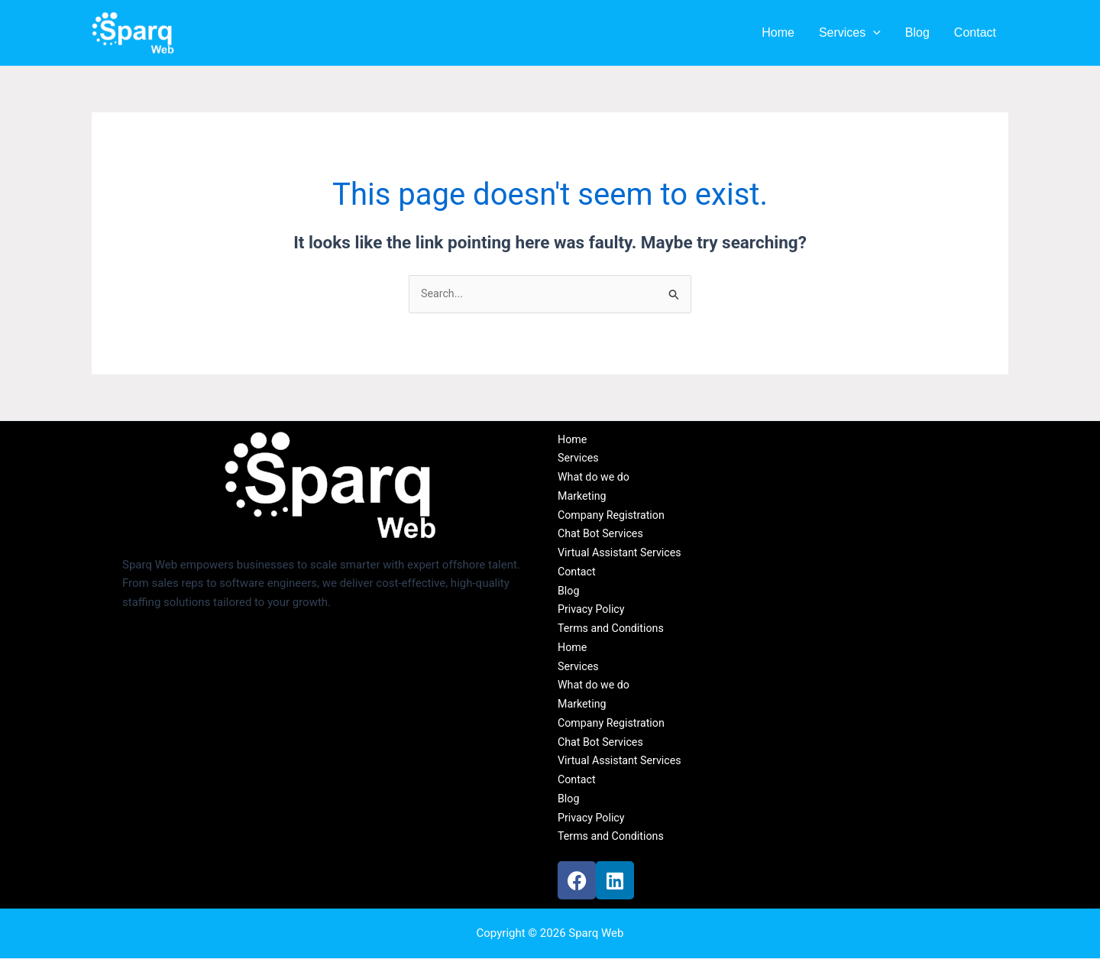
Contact (975, 32)
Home (778, 32)
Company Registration (614, 516)
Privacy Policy (593, 610)
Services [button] (850, 32)
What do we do (595, 477)
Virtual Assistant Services (623, 553)
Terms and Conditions (613, 629)
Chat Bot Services (603, 535)
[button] (873, 32)
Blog (917, 32)
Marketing (583, 497)
